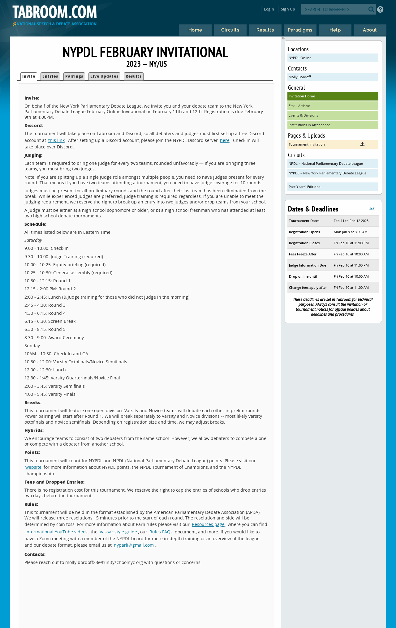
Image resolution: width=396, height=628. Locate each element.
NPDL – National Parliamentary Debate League (326, 163)
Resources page (208, 524)
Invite (28, 76)
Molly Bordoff (300, 77)
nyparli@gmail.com (134, 545)
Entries (50, 76)
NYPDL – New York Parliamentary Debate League (327, 173)
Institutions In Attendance (309, 124)
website (33, 467)
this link (56, 140)
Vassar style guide (118, 532)
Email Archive (299, 105)
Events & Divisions (303, 115)
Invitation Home (302, 96)
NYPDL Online (300, 57)
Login (269, 9)
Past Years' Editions (304, 186)
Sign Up (288, 9)
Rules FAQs (161, 532)
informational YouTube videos (56, 532)
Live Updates (104, 76)
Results (134, 76)
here (225, 140)
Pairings (74, 76)
